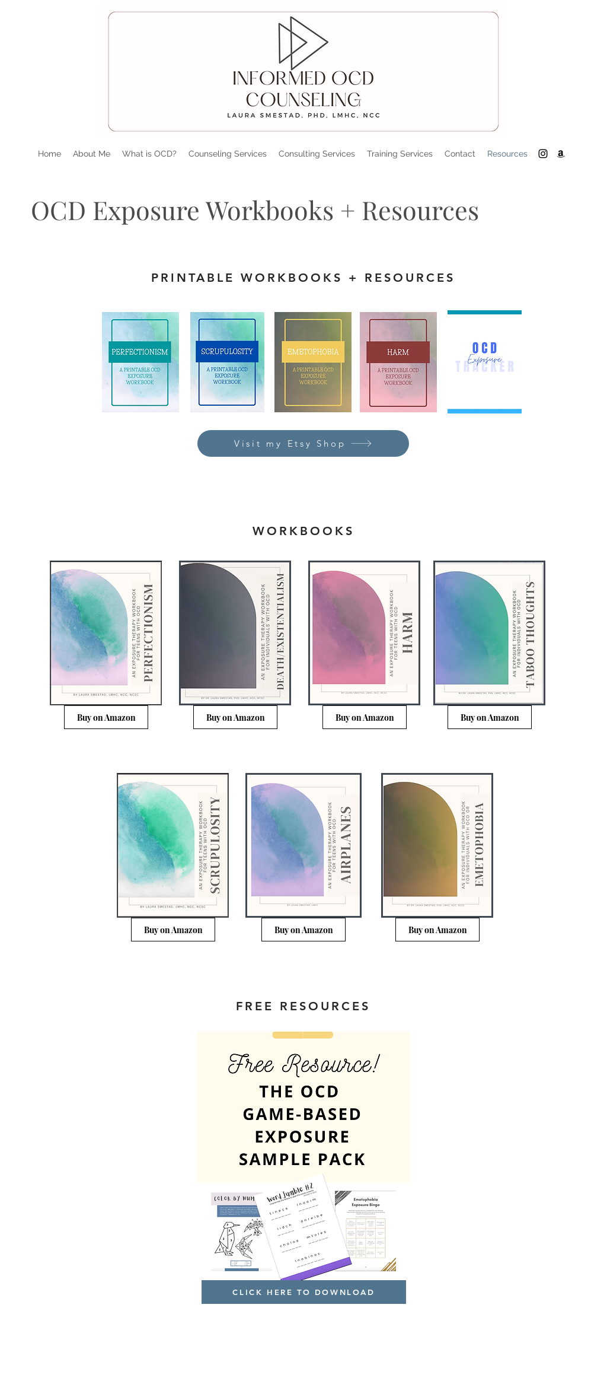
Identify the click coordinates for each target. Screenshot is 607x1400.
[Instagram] (543, 154)
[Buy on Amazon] (106, 717)
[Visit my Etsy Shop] (303, 443)
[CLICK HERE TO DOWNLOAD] (304, 1292)
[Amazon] (561, 154)
